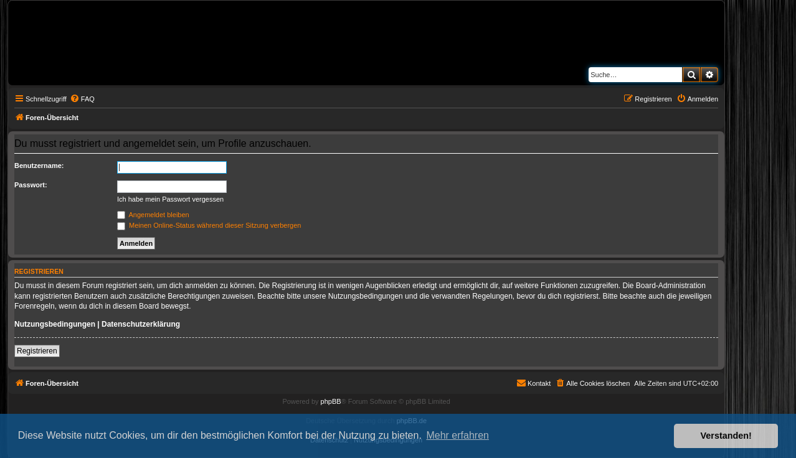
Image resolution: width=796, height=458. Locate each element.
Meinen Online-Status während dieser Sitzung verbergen (209, 225)
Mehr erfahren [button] (457, 435)
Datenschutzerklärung (141, 324)
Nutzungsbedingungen (54, 324)
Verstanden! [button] (726, 436)
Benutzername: (39, 165)
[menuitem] (82, 98)
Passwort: (30, 185)
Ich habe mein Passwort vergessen (170, 199)
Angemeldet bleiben (153, 214)
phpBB (331, 401)
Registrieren (37, 351)
